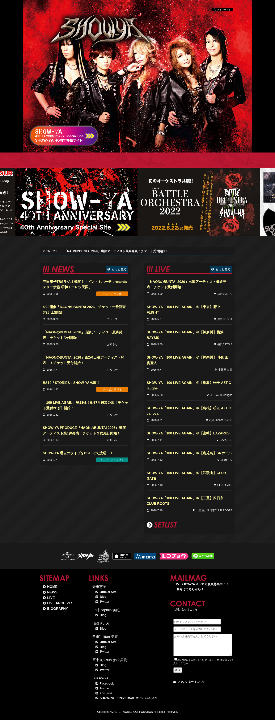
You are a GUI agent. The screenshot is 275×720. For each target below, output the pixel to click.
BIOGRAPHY (57, 609)
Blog (103, 596)
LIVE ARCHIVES (60, 603)
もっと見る (119, 269)
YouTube (106, 693)
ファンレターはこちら (191, 681)
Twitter (104, 601)
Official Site (108, 592)
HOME (52, 587)
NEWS (52, 592)
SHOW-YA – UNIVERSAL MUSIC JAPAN (128, 698)
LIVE (51, 598)
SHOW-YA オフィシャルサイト (99, 29)
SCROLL (226, 136)
